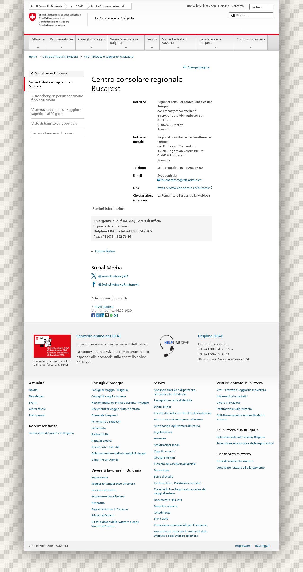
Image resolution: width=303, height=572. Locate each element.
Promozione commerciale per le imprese (180, 525)
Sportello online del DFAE (98, 336)
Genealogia (161, 470)
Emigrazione (99, 477)
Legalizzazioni (163, 432)
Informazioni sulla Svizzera (234, 409)
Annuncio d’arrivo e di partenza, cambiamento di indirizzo (175, 392)
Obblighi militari (164, 457)
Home (33, 56)
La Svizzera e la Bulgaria (215, 43)
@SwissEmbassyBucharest (118, 284)
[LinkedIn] (102, 315)
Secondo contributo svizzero (235, 461)
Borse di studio (163, 476)
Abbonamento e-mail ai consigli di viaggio (118, 453)
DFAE (79, 6)
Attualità (38, 43)
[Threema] (107, 315)
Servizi (152, 43)
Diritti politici (162, 406)
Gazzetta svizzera (166, 506)
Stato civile (161, 518)
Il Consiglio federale (49, 6)
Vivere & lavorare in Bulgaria (126, 43)
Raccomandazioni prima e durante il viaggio (120, 402)
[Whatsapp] (111, 315)
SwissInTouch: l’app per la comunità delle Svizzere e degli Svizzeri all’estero (180, 533)
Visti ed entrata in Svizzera (178, 43)
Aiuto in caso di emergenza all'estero (178, 419)
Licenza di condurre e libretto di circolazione (182, 413)
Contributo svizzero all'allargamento (241, 467)
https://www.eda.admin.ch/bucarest (185, 188)
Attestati (160, 438)
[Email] (116, 315)
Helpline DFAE (210, 336)
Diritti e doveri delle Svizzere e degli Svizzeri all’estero (115, 523)
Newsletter (36, 396)
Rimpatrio (98, 503)
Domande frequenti (104, 415)
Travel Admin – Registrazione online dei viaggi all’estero (180, 491)
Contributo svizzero (250, 43)
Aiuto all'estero (101, 440)
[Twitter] (98, 315)
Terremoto (98, 428)
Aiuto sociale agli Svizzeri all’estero (177, 425)
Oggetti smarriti (164, 451)
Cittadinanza (162, 512)
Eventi (33, 402)
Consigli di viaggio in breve (108, 396)
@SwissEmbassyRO (113, 276)
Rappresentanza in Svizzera (109, 509)
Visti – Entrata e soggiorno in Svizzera (241, 390)
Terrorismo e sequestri (106, 421)
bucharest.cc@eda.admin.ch (181, 180)
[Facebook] (93, 315)
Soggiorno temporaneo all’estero (113, 483)
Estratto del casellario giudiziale (175, 463)
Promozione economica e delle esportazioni (245, 443)
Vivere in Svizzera (228, 402)
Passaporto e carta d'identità (173, 400)
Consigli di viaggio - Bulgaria (109, 390)
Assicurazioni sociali (166, 445)
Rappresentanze (61, 43)
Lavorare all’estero (103, 490)
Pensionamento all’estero (108, 496)
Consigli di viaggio (91, 43)
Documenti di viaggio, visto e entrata (115, 409)
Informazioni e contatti (232, 396)
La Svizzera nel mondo (110, 6)
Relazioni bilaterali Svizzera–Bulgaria (241, 437)
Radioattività (100, 434)
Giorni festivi (105, 251)
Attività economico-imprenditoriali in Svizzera (241, 417)
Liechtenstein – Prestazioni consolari (177, 483)
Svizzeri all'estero (102, 515)
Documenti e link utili (105, 447)
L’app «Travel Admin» (105, 459)
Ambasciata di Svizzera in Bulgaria (51, 433)
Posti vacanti (37, 415)
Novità (33, 390)
